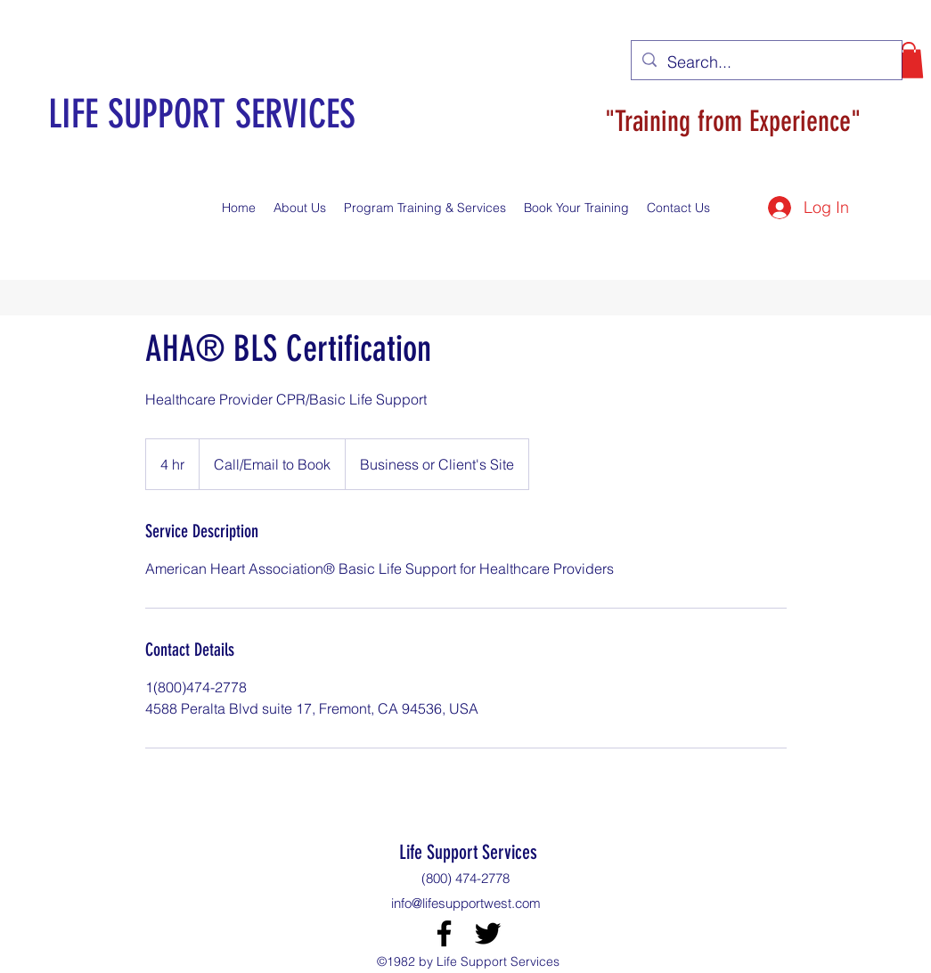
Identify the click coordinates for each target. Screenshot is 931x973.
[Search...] (765, 62)
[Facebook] (444, 933)
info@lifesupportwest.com (466, 903)
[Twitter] (487, 933)
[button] (909, 60)
